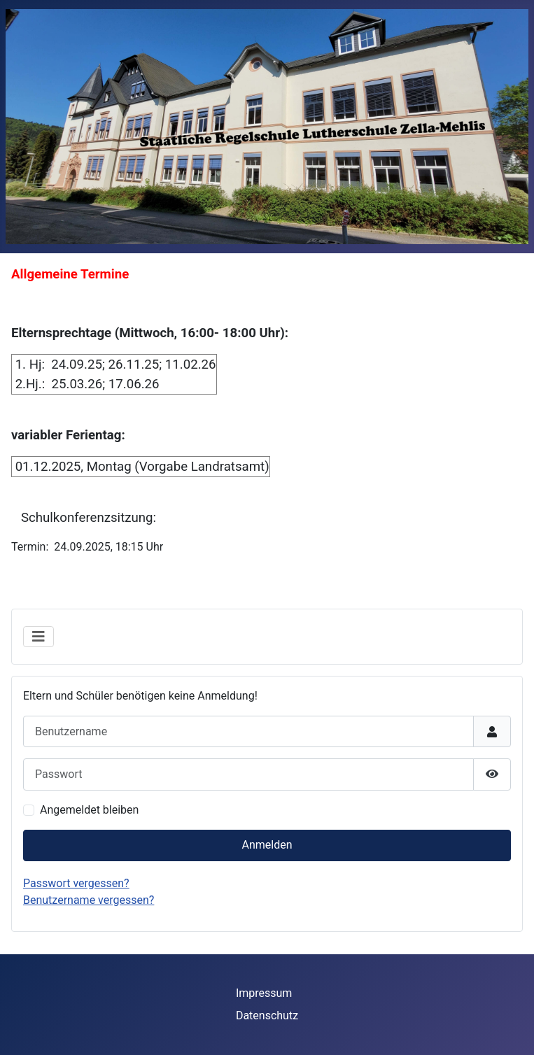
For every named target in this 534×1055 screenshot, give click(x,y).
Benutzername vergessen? (88, 900)
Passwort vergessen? (76, 883)
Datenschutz (267, 1015)
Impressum (264, 993)
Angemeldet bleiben (89, 809)
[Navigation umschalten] (38, 636)
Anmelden (266, 844)
